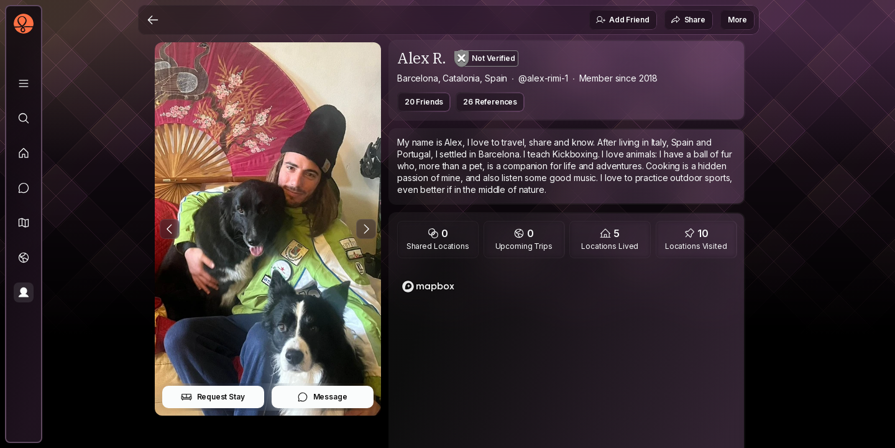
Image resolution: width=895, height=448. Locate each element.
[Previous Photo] (170, 229)
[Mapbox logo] (428, 286)
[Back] (153, 20)
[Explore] (24, 118)
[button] (24, 223)
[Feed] (24, 153)
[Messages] (24, 188)
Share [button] (688, 20)
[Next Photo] (366, 229)
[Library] (24, 83)
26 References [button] (490, 101)
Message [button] (322, 397)
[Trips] (24, 258)
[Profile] (24, 292)
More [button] (737, 19)
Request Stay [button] (213, 397)
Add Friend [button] (622, 20)
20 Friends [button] (424, 101)
